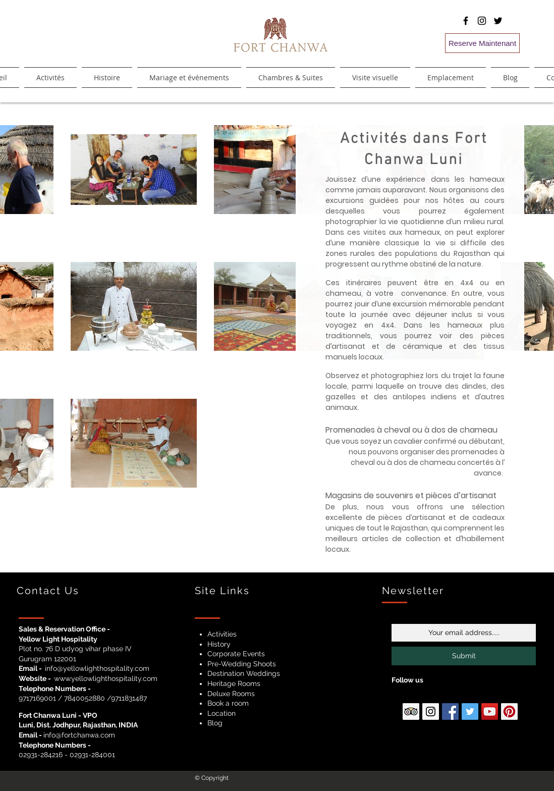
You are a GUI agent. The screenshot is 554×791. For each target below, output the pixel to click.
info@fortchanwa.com (79, 735)
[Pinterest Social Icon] (509, 711)
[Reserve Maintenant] (482, 43)
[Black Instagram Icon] (481, 20)
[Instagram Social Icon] (430, 711)
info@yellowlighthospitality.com (97, 668)
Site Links (222, 591)
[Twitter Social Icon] (470, 711)
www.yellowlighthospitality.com (105, 678)
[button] (291, 77)
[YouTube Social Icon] (489, 711)
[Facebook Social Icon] (450, 711)
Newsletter (413, 591)
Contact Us (48, 591)
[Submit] (464, 656)
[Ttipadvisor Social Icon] (411, 711)
